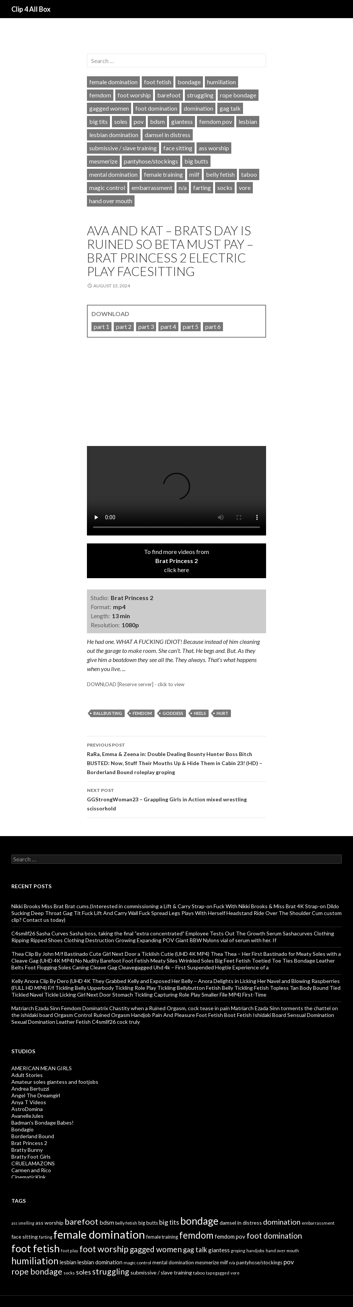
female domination (113, 81)
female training (163, 174)
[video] (176, 397)
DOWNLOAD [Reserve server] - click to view (135, 684)
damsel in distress (167, 134)
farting (202, 187)
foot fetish (157, 81)
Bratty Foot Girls (31, 1156)
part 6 (213, 326)
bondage (189, 81)
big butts (196, 161)
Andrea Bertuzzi (30, 1088)
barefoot (169, 95)
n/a (183, 187)
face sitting (177, 147)
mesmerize (103, 161)
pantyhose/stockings (151, 161)
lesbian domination (113, 134)
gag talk (230, 108)
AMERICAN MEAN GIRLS (41, 1068)
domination (198, 108)
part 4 (168, 326)
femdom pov (215, 121)
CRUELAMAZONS (33, 1163)
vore (245, 187)
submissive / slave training (123, 147)
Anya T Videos (28, 1102)
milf (194, 174)
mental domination (113, 174)
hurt (222, 713)
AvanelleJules (27, 1116)
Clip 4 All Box (31, 9)
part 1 (101, 326)
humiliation (221, 81)
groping (238, 1250)
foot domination (156, 108)
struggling (200, 95)
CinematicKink (28, 1177)
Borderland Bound (32, 1136)
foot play (69, 1250)
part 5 (190, 326)
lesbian (247, 121)
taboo (249, 174)
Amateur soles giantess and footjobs (54, 1082)
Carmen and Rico (31, 1170)
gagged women (109, 108)
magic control (107, 187)
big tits (98, 121)
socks (224, 187)
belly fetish (220, 174)
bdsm (157, 121)
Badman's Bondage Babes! (42, 1122)
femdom (100, 95)
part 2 (124, 326)
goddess (173, 713)
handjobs (255, 1250)
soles (120, 121)
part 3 (146, 326)
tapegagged (217, 1272)
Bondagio (22, 1129)
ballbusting (107, 713)
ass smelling (22, 1223)
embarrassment (152, 187)
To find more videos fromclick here (176, 560)
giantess (182, 121)
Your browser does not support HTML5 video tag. (176, 490)
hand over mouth (110, 200)
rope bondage (238, 95)
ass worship (214, 147)
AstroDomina (27, 1109)
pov (139, 121)
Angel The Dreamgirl (35, 1095)
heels (200, 713)
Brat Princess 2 (29, 1143)
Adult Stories (27, 1075)
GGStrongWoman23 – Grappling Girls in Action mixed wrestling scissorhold (176, 799)
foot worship (134, 95)
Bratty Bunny (27, 1150)
